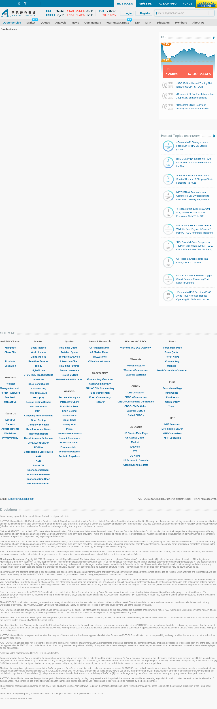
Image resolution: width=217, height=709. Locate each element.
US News (136, 455)
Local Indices (38, 347)
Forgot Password (10, 392)
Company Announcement (38, 415)
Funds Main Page (172, 388)
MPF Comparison (172, 433)
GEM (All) (38, 397)
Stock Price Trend (69, 406)
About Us (10, 419)
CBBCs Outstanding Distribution (136, 401)
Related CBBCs (69, 375)
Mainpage (10, 347)
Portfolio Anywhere (69, 456)
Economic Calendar (38, 470)
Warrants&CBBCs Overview (135, 347)
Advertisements (10, 428)
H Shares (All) (38, 388)
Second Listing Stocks (38, 402)
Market (136, 442)
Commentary (172, 361)
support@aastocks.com (21, 498)
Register (10, 383)
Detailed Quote (69, 352)
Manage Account (10, 388)
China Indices (38, 356)
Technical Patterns (69, 451)
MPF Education (172, 438)
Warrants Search (136, 365)
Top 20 (38, 365)
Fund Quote (172, 392)
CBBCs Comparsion (136, 397)
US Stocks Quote (135, 437)
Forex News (172, 356)
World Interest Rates (38, 483)
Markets (172, 365)
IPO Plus (38, 447)
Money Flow (69, 424)
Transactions (69, 415)
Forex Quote (172, 352)
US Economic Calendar (136, 460)
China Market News (100, 361)
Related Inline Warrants (69, 379)
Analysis (135, 446)
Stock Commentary (100, 383)
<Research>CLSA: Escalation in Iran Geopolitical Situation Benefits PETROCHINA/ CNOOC (195, 98)
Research (100, 401)
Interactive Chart (69, 361)
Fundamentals (69, 447)
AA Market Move (69, 442)
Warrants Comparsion (136, 370)
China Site (10, 352)
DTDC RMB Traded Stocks (38, 375)
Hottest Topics (180, 136)
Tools (172, 406)
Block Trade (69, 420)
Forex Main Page (172, 347)
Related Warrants (69, 370)
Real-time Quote (69, 347)
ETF (38, 411)
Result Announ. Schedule (38, 438)
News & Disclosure (69, 438)
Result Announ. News (38, 429)
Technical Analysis (69, 356)
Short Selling (38, 420)
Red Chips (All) (38, 393)
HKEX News (100, 356)
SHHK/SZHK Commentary (100, 388)
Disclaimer (10, 433)
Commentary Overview (100, 379)
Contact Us (10, 401)
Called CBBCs (136, 415)
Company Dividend (38, 424)
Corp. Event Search (38, 442)
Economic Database (38, 474)
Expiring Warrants (136, 374)
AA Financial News (100, 347)
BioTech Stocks (38, 406)
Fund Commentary (100, 392)
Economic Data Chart (38, 479)
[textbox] (184, 13)
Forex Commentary (100, 397)
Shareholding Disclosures (38, 451)
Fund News (172, 397)
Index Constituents (38, 384)
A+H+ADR (38, 465)
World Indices (38, 352)
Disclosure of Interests (69, 433)
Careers (10, 424)
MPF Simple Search (172, 428)
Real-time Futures (38, 361)
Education (10, 365)
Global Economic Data (135, 464)
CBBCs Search (135, 392)
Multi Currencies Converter (172, 370)
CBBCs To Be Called (135, 406)
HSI (163, 37)
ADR (38, 461)
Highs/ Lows (38, 370)
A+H (38, 456)
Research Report (38, 433)
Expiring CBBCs (136, 410)
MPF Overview (172, 424)
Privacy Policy (10, 438)
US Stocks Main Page (136, 433)
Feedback (10, 397)
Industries (38, 379)
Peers (69, 429)
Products (10, 361)
